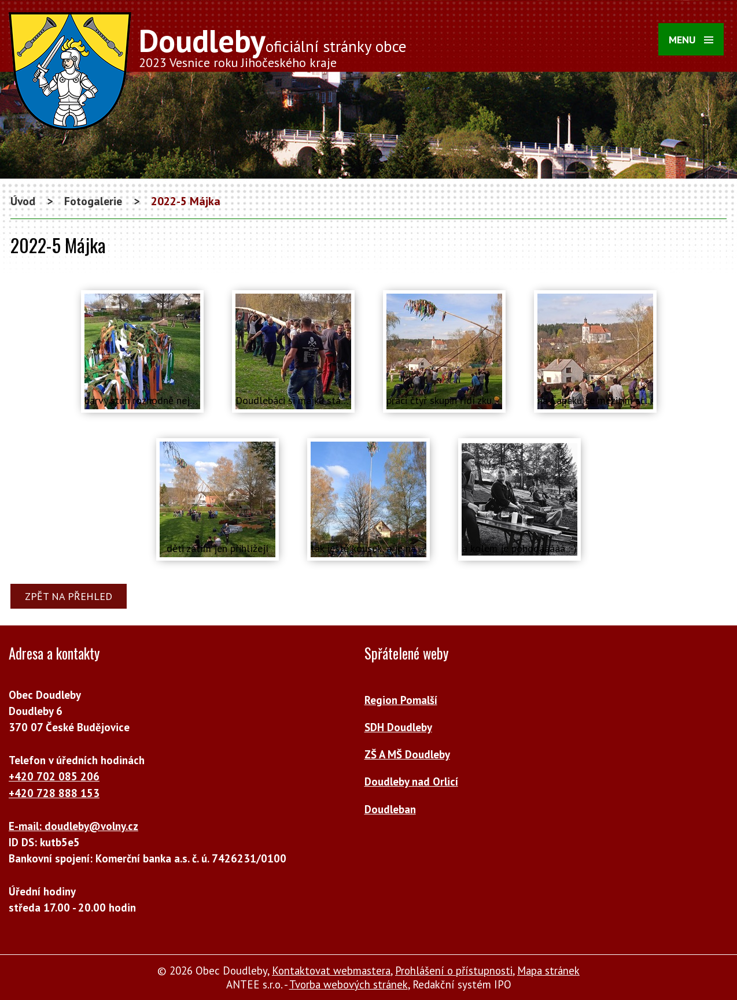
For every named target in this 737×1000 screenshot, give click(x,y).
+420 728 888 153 (54, 793)
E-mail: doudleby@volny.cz (73, 826)
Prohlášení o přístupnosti (454, 970)
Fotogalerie (93, 201)
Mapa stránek (548, 970)
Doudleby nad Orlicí (411, 781)
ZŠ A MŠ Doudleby (407, 754)
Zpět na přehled (68, 596)
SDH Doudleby (398, 727)
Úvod (22, 201)
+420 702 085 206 (54, 776)
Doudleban (390, 809)
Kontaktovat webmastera (331, 970)
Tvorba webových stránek (348, 984)
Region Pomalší (400, 700)
